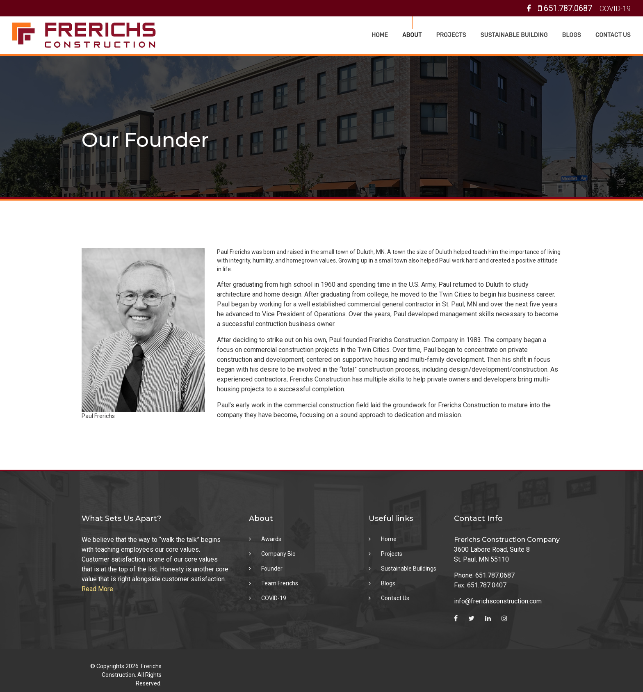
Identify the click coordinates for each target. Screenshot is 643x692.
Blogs (571, 35)
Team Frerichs (279, 583)
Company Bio (278, 553)
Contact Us (613, 35)
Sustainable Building (514, 35)
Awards (271, 539)
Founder (272, 568)
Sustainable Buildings (408, 568)
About (412, 35)
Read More (97, 589)
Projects (451, 35)
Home (380, 35)
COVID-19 (615, 8)
